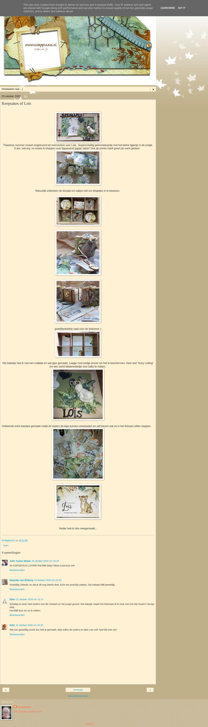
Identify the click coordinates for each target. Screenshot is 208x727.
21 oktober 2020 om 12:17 (29, 599)
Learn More (168, 8)
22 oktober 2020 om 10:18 (29, 625)
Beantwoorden (17, 570)
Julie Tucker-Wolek (20, 561)
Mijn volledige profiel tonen (28, 711)
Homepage (78, 690)
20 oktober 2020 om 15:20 (45, 561)
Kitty (12, 625)
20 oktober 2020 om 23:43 (47, 580)
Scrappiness (24, 707)
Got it (181, 8)
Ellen (12, 599)
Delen (5, 545)
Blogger (90, 723)
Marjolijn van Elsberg (21, 580)
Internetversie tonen (78, 696)
